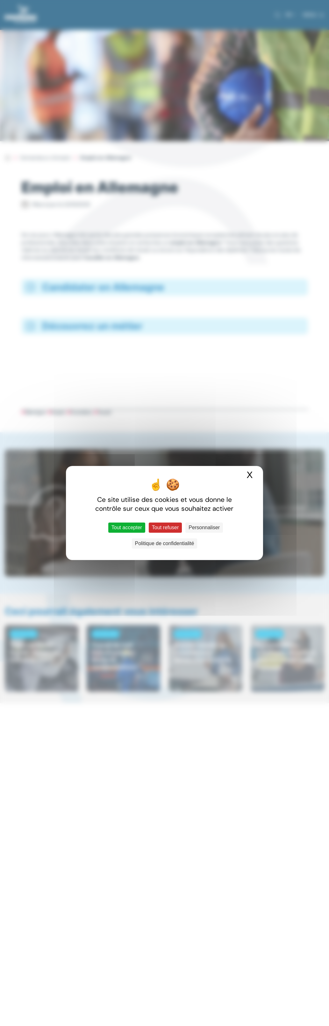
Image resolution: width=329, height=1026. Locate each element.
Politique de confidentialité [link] (164, 543)
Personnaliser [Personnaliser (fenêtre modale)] (204, 527)
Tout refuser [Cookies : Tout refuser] (165, 527)
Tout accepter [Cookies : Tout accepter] (126, 527)
